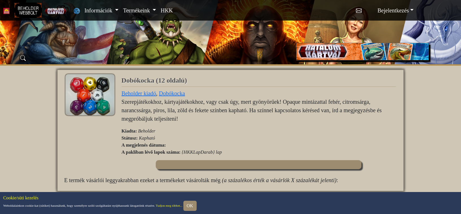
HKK (167, 10)
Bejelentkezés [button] (393, 10)
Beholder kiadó (139, 93)
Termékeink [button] (137, 10)
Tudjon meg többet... (169, 205)
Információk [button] (99, 10)
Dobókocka (172, 93)
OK (190, 205)
